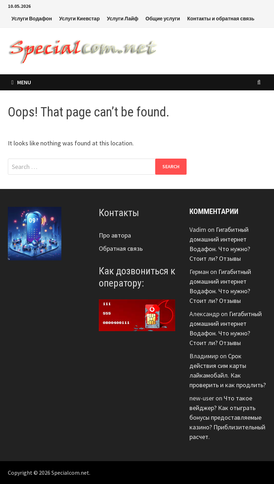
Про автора (115, 235)
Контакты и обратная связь (220, 18)
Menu (21, 82)
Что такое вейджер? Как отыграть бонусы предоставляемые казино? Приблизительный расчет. (227, 417)
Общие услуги (163, 18)
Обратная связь (121, 248)
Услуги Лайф (122, 18)
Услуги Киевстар (79, 18)
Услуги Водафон (31, 18)
